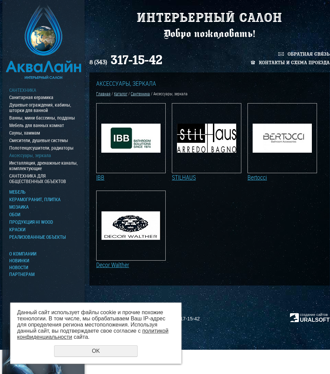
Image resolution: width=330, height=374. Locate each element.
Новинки (19, 260)
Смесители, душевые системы (38, 140)
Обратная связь (309, 54)
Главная (103, 93)
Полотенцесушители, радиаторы (41, 148)
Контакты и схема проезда (294, 62)
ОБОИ (14, 214)
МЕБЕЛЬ (17, 192)
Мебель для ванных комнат (36, 125)
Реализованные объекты (37, 237)
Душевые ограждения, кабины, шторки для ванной (40, 107)
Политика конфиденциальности (299, 360)
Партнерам (22, 274)
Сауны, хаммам (24, 133)
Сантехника (22, 90)
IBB (100, 177)
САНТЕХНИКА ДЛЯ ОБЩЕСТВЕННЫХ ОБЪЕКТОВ (37, 178)
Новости (18, 267)
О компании (22, 254)
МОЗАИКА (19, 207)
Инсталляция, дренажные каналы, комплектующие (43, 165)
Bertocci (257, 177)
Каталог (120, 93)
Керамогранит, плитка (35, 199)
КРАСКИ (17, 229)
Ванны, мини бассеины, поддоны (42, 118)
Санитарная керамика (31, 97)
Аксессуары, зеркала (30, 155)
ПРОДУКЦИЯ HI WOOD (31, 222)
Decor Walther (112, 265)
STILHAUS (184, 177)
